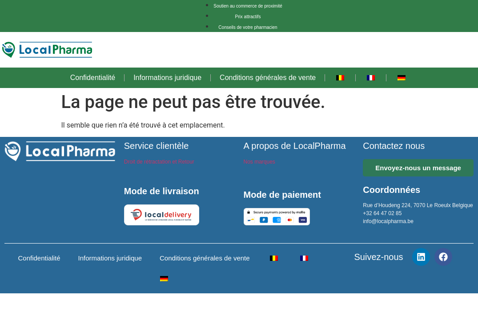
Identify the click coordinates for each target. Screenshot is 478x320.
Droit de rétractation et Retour (159, 162)
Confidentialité (92, 77)
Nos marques (259, 162)
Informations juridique (167, 77)
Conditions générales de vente (268, 77)
